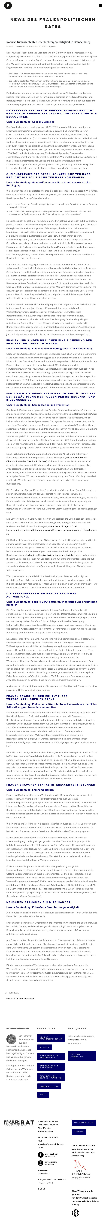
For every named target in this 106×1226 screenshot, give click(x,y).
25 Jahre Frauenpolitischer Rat (51, 1038)
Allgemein (52, 46)
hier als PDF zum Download (20, 999)
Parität (43, 1094)
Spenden (79, 1131)
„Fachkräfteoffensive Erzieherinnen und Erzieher (49, 555)
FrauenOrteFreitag (49, 1086)
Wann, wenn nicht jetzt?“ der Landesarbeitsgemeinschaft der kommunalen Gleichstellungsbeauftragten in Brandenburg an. (51, 530)
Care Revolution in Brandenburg (49, 1067)
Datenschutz (43, 1173)
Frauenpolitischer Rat (23, 46)
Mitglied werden (83, 1123)
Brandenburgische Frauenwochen (49, 1056)
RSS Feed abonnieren (77, 1055)
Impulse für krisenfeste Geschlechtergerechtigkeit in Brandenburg (48, 42)
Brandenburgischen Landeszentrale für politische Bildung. (85, 1201)
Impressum (43, 1170)
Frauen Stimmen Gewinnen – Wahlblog (50, 1077)
